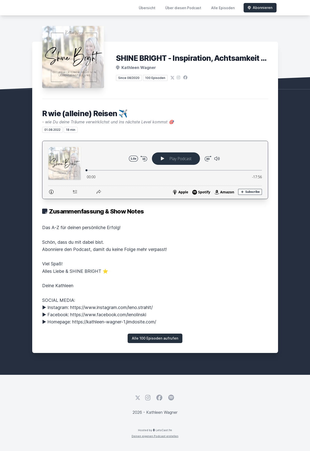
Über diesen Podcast (183, 8)
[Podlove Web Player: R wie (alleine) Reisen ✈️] (155, 170)
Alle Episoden (223, 8)
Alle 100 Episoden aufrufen (155, 338)
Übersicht (147, 8)
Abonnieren (260, 7)
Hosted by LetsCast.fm (155, 430)
